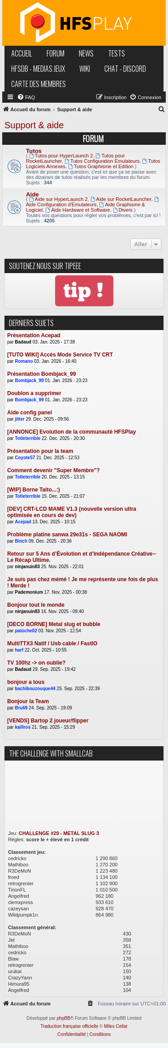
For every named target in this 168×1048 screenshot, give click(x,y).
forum (56, 53)
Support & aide (34, 125)
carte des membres (38, 83)
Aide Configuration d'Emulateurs (93, 202)
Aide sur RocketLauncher (120, 199)
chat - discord (125, 68)
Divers (123, 210)
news (86, 53)
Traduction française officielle (69, 1026)
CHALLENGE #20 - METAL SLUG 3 (59, 833)
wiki (84, 68)
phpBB (63, 1018)
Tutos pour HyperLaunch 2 (61, 155)
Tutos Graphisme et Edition (101, 166)
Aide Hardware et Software (77, 210)
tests (116, 53)
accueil (21, 53)
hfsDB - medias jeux (38, 68)
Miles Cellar (115, 1026)
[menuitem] (26, 97)
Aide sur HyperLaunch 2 (58, 199)
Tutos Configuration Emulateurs (102, 161)
